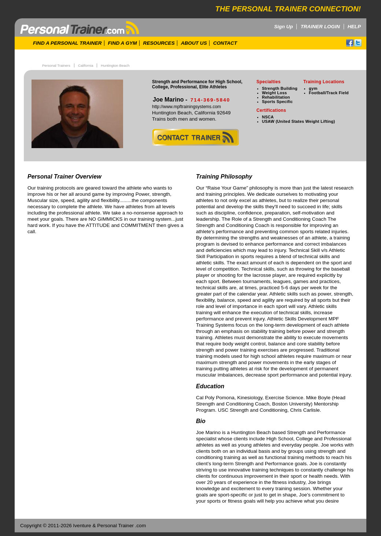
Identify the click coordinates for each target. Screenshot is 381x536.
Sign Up (283, 26)
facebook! (350, 43)
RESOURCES (159, 43)
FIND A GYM (122, 43)
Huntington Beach (115, 65)
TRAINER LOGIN (320, 26)
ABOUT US (194, 43)
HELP (354, 26)
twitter (358, 43)
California (85, 65)
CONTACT (225, 43)
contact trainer (195, 137)
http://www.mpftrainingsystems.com (186, 106)
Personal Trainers (56, 65)
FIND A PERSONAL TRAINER (67, 43)
